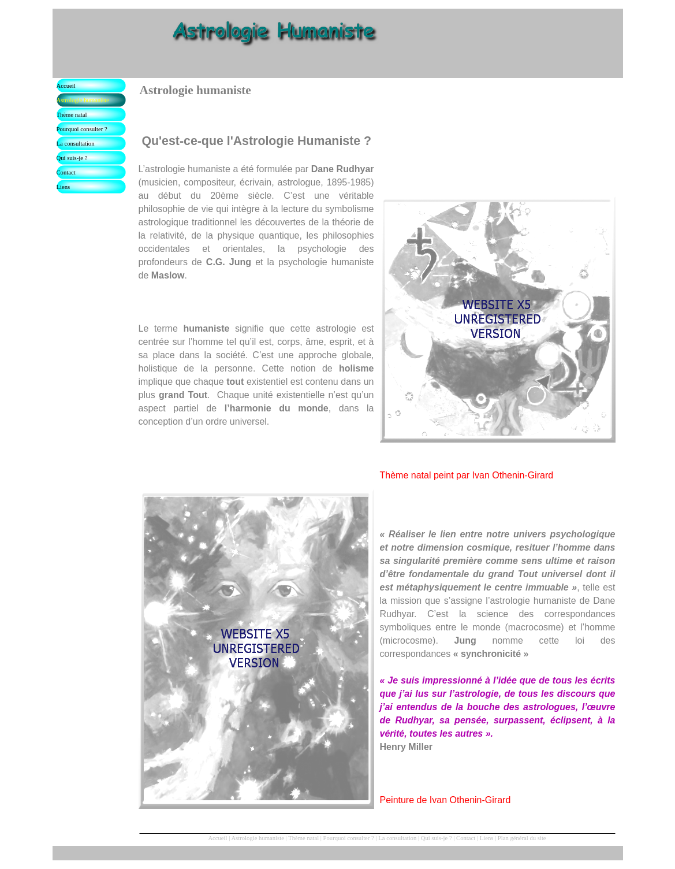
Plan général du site (522, 838)
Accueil (217, 838)
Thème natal (303, 838)
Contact (465, 838)
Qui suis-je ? (436, 838)
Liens (487, 838)
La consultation (397, 838)
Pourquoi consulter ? (348, 838)
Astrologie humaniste (257, 838)
